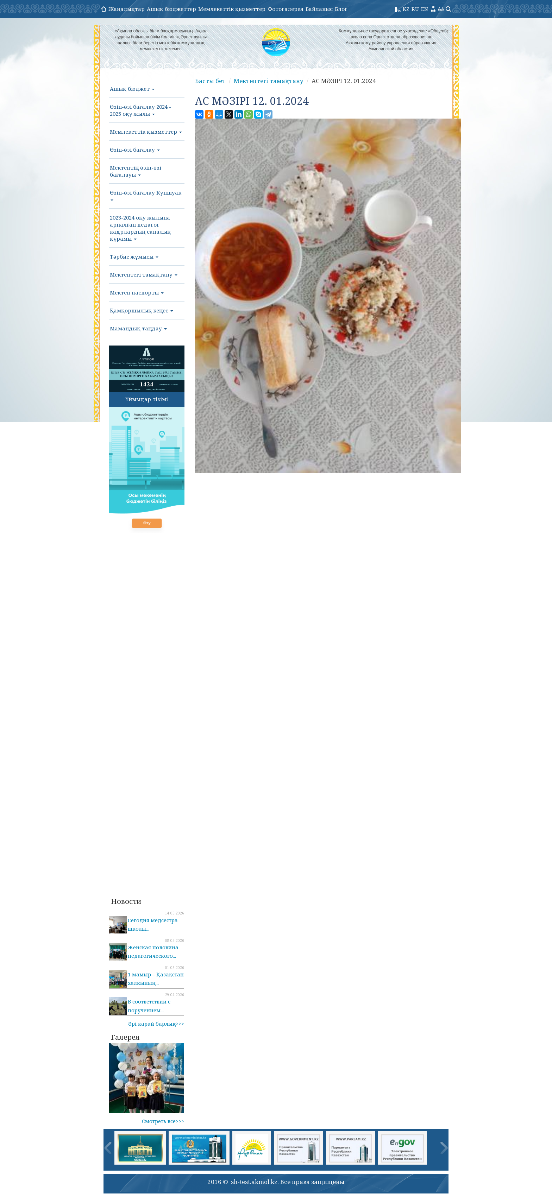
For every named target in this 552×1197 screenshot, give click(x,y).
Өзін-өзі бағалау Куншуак (145, 195)
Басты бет (210, 81)
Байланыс (319, 8)
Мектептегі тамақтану (143, 274)
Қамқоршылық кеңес (141, 310)
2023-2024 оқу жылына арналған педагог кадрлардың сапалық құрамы (140, 228)
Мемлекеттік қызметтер (231, 8)
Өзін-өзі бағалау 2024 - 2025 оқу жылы (140, 110)
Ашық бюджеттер (171, 8)
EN (424, 8)
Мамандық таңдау (138, 328)
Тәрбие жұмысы (134, 256)
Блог (341, 8)
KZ (406, 8)
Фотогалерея (285, 8)
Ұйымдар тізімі (146, 399)
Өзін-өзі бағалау (135, 149)
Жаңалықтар (126, 8)
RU (415, 8)
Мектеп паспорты (137, 292)
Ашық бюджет (132, 88)
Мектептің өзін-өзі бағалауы (135, 171)
